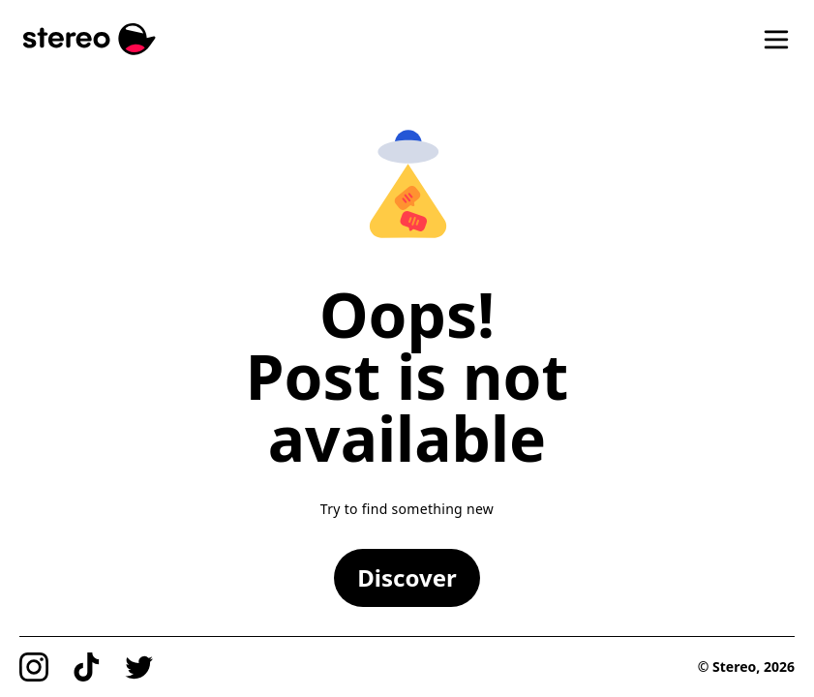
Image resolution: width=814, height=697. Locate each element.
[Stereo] (89, 39)
